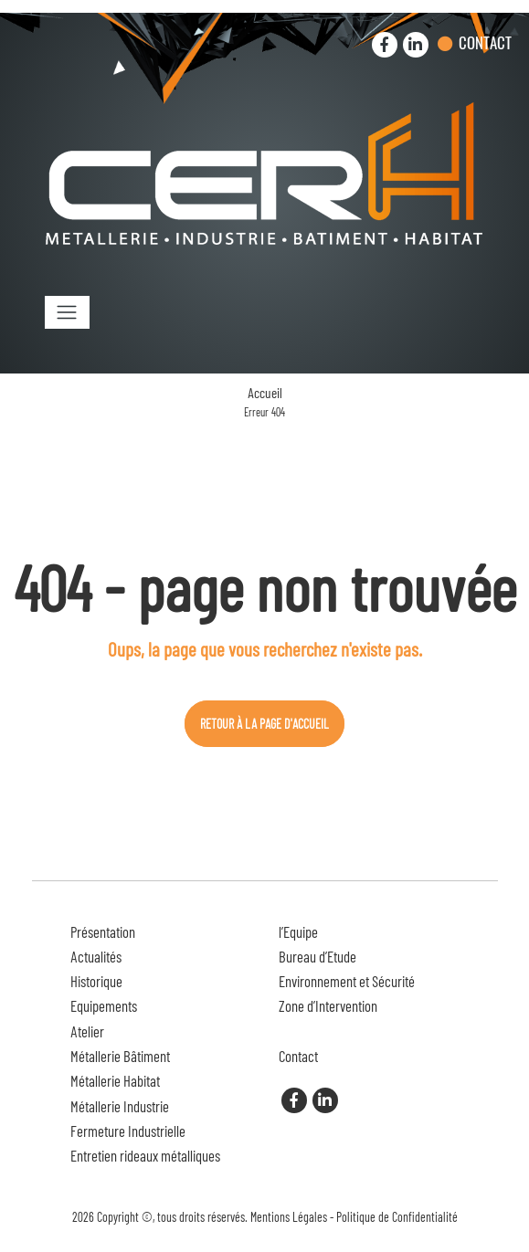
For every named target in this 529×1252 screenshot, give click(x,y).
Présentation (102, 931)
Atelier (87, 1031)
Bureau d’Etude (317, 956)
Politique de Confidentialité (397, 1217)
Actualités (96, 956)
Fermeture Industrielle (127, 1130)
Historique (96, 981)
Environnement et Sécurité (347, 981)
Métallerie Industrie (119, 1106)
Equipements (103, 1005)
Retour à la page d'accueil (264, 723)
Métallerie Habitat (115, 1080)
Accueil (265, 392)
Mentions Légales (288, 1217)
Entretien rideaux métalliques (145, 1155)
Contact (485, 42)
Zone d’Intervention (328, 1005)
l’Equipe (298, 931)
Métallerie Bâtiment (120, 1056)
